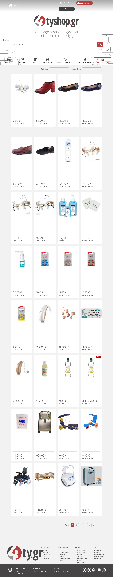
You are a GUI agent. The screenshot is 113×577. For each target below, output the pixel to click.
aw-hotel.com (99, 554)
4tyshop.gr (97, 551)
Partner (45, 553)
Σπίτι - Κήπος (23, 60)
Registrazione (81, 551)
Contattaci (46, 558)
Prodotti (62, 551)
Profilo (45, 551)
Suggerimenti (64, 553)
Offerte (62, 554)
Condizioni (46, 554)
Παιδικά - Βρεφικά (84, 60)
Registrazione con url (81, 553)
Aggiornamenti (82, 558)
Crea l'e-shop (69, 3)
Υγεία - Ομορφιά (102, 60)
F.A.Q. (44, 556)
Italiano (67, 9)
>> (98, 525)
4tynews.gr (97, 553)
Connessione (84, 3)
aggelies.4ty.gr (99, 556)
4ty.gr (16, 6)
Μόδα (35, 60)
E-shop (79, 556)
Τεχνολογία (8, 60)
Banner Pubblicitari (81, 561)
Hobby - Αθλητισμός (65, 60)
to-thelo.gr (97, 558)
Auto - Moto (47, 60)
